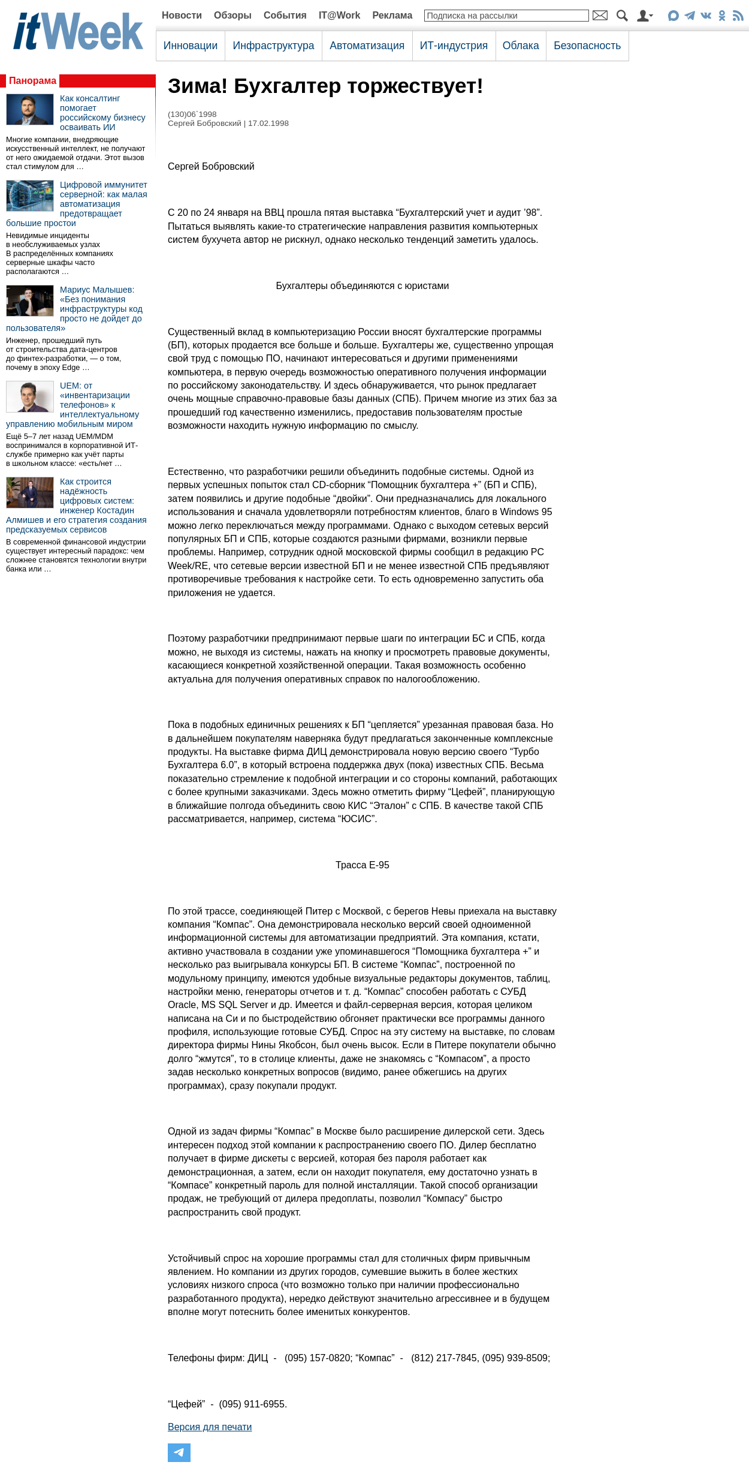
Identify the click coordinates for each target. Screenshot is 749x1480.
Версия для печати (210, 1427)
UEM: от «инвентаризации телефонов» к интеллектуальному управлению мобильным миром (72, 405)
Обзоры (233, 15)
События (285, 15)
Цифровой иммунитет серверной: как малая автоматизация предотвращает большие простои (76, 204)
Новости (182, 15)
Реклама (392, 15)
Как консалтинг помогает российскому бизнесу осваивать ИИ (103, 113)
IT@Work (340, 15)
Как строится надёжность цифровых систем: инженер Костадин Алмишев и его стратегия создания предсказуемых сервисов (76, 505)
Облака (521, 46)
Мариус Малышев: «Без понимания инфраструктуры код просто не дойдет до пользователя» (74, 309)
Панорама (32, 81)
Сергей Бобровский (204, 123)
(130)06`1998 (192, 114)
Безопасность (587, 46)
